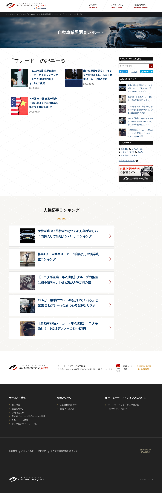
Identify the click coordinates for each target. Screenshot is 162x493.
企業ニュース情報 (20, 420)
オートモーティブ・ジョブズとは (123, 405)
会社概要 (13, 451)
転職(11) (124, 149)
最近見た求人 (18, 408)
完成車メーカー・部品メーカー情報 (28, 416)
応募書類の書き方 (68, 405)
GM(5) (140, 152)
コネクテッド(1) (127, 152)
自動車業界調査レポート (49, 14)
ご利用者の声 (18, 412)
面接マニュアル (67, 408)
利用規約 (42, 451)
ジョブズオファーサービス (24, 424)
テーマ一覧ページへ (127, 161)
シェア (134, 72)
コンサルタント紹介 (117, 408)
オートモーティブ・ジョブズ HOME (20, 14)
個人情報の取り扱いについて (64, 451)
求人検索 (16, 405)
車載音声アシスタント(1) (131, 155)
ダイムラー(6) (137, 149)
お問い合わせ (27, 451)
